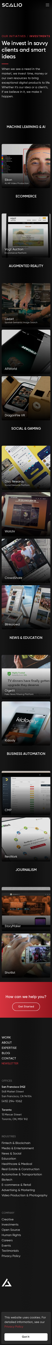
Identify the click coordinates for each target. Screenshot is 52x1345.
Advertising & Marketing (18, 1190)
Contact (9, 1058)
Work (6, 1037)
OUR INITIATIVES (14, 38)
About (7, 1042)
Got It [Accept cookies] (25, 1337)
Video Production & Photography (24, 1195)
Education (9, 1158)
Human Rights (11, 1235)
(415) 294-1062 (12, 1101)
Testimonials (10, 1250)
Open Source (11, 1229)
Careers (7, 1240)
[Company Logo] (12, 5)
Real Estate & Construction (20, 1169)
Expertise (9, 1048)
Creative (8, 1219)
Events (6, 1245)
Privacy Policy (11, 1256)
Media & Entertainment (18, 1148)
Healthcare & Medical (17, 1164)
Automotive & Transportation (22, 1174)
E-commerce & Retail (16, 1184)
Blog (6, 1053)
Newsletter (10, 1063)
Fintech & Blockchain (16, 1143)
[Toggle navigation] (47, 5)
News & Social (11, 1153)
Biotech (7, 1179)
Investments (10, 1224)
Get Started (26, 1012)
